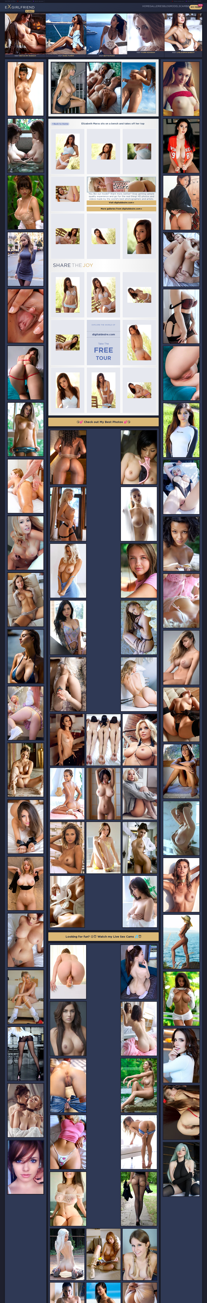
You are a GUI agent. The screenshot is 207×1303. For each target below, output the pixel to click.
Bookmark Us (172, 1285)
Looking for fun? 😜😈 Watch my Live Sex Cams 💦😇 (103, 790)
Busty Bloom (43, 1)
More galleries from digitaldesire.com (121, 199)
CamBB (182, 7)
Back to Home (60, 120)
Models (167, 7)
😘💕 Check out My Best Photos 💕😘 (104, 394)
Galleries (140, 7)
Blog (155, 7)
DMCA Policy (174, 1300)
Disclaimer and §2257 (192, 1300)
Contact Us (171, 1292)
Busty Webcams (194, 1)
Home (124, 7)
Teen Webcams (177, 1)
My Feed (196, 7)
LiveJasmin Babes (26, 1)
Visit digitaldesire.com (121, 193)
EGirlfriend (27, 8)
